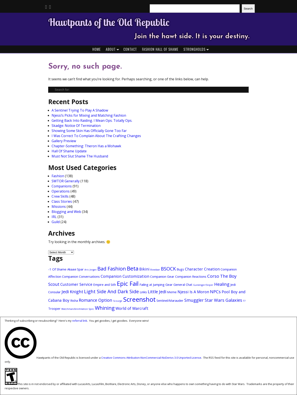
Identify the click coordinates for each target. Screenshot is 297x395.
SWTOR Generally (66, 181)
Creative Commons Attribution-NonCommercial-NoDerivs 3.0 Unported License (151, 358)
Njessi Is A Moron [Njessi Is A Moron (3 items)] (193, 291)
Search (248, 8)
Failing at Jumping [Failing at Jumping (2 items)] (152, 284)
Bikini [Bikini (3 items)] (144, 269)
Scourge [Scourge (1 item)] (117, 300)
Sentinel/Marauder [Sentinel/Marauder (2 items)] (169, 300)
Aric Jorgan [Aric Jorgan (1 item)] (90, 269)
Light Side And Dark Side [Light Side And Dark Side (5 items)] (111, 291)
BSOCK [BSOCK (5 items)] (168, 268)
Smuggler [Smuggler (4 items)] (194, 300)
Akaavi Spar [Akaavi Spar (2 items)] (75, 269)
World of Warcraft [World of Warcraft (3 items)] (131, 308)
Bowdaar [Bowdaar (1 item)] (155, 269)
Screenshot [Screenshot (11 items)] (139, 299)
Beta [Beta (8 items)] (132, 268)
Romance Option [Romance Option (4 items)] (95, 300)
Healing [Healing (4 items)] (221, 284)
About (113, 49)
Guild (56, 221)
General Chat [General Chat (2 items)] (182, 284)
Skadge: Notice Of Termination (76, 125)
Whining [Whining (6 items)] (105, 307)
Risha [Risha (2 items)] (74, 300)
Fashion (58, 176)
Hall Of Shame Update (69, 151)
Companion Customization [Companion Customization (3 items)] (125, 276)
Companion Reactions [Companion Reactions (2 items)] (190, 276)
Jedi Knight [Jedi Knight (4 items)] (72, 291)
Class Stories (62, 201)
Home (96, 49)
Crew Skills (60, 196)
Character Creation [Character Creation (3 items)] (202, 269)
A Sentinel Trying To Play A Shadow (80, 110)
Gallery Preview (64, 141)
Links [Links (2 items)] (143, 292)
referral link (79, 321)
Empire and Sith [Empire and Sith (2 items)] (104, 284)
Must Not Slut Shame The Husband (80, 156)
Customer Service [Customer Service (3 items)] (76, 284)
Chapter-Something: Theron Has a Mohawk (86, 146)
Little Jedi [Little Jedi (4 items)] (157, 291)
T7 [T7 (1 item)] (244, 300)
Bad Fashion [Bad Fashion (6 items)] (111, 268)
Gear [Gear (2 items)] (169, 284)
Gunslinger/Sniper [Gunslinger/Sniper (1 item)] (203, 284)
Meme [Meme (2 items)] (172, 292)
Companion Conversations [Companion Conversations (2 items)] (81, 276)
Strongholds (197, 49)
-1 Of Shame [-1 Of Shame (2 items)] (57, 269)
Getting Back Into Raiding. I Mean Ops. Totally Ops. (92, 120)
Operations (61, 191)
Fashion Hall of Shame (160, 49)
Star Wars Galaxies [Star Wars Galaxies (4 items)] (223, 300)
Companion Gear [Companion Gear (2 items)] (162, 276)
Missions (59, 206)
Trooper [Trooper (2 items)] (54, 308)
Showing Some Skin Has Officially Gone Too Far (89, 130)
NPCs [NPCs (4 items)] (215, 291)
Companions (62, 186)
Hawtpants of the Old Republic (108, 22)
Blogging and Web (66, 211)
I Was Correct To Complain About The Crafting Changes (96, 135)
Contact (130, 49)
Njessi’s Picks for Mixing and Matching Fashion (89, 115)
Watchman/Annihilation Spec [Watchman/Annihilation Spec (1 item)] (77, 308)
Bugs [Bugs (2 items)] (180, 269)
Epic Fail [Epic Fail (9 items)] (128, 283)
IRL (54, 216)
